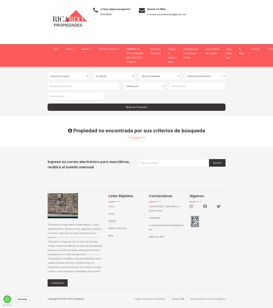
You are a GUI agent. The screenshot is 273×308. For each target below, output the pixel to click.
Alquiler (112, 221)
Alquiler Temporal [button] (108, 49)
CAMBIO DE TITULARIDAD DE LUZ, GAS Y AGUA (134, 55)
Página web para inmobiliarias (150, 298)
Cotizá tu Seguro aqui (172, 55)
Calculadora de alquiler (212, 51)
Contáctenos (57, 283)
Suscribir (217, 163)
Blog (241, 51)
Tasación (255, 49)
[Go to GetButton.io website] (7, 305)
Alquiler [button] (85, 49)
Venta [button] (69, 49)
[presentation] (162, 173)
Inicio (56, 49)
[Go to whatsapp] (7, 299)
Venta (111, 213)
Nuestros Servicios (155, 51)
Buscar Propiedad (136, 107)
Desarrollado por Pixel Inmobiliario (208, 298)
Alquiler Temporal (117, 228)
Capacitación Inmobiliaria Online (190, 53)
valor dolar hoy (229, 53)
